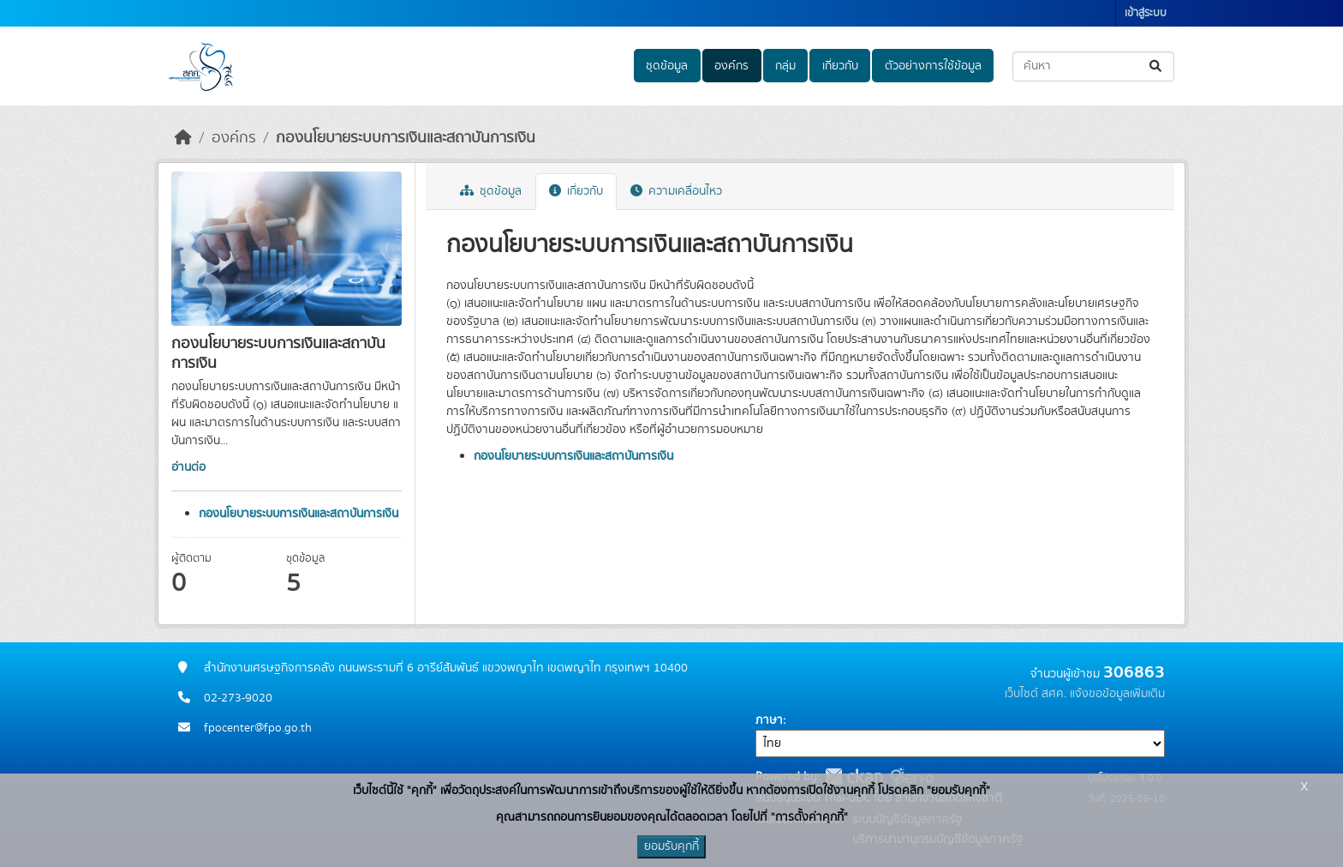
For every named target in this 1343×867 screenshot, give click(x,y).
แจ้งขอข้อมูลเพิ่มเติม (1117, 693)
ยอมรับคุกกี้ (671, 846)
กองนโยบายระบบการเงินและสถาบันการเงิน (405, 138)
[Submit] (1156, 66)
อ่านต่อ (188, 467)
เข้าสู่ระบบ (1146, 13)
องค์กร (731, 66)
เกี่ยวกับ (840, 66)
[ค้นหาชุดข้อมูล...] (1093, 66)
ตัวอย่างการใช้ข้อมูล (933, 66)
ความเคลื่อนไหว (676, 191)
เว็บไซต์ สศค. (1035, 693)
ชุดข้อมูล (667, 66)
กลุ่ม (785, 66)
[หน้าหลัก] (183, 138)
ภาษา (769, 720)
